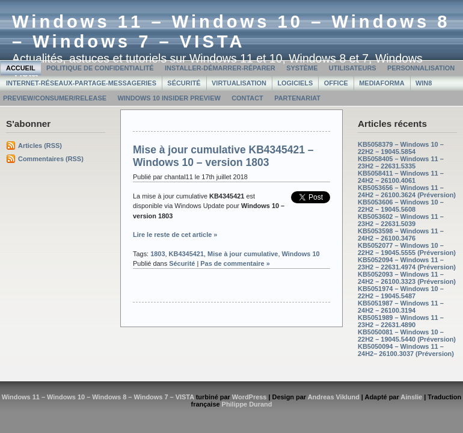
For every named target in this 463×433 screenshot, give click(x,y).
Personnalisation (421, 68)
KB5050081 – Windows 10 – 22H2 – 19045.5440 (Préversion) (407, 335)
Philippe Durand (247, 404)
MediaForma (381, 83)
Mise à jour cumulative (242, 253)
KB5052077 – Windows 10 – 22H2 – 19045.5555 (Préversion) (407, 249)
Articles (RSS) (40, 145)
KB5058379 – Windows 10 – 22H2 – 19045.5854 (401, 148)
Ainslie (411, 397)
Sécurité (183, 83)
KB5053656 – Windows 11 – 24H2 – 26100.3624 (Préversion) (407, 191)
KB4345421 (186, 253)
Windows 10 (300, 253)
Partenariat (297, 98)
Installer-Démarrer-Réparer (220, 68)
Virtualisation (239, 83)
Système (301, 68)
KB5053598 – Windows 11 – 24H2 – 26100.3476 (401, 234)
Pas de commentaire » (235, 263)
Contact (247, 98)
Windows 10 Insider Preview (168, 98)
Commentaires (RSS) (51, 158)
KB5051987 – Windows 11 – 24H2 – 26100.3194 (401, 306)
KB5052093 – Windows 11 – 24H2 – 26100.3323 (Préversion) (407, 278)
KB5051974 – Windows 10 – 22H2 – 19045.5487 (401, 292)
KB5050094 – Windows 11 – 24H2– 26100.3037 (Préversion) (406, 350)
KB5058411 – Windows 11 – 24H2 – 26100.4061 (401, 177)
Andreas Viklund (334, 397)
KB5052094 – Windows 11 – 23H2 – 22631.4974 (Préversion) (407, 263)
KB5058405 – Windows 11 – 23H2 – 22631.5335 (401, 162)
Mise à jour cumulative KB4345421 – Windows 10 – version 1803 (223, 156)
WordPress (249, 397)
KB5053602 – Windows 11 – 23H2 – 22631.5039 (401, 220)
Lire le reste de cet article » (175, 234)
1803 (157, 253)
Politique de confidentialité (100, 68)
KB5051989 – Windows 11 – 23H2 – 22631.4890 (401, 321)
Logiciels (295, 83)
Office (336, 83)
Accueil (20, 68)
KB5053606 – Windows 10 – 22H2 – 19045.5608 (401, 205)
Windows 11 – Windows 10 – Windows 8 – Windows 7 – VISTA (231, 31)
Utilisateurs (352, 68)
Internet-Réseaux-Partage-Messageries (81, 83)
